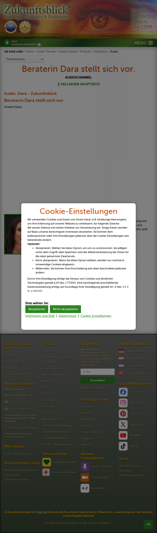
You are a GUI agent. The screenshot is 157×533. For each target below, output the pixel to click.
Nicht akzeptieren (65, 309)
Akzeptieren (36, 309)
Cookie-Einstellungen (96, 316)
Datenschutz (67, 316)
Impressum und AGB (40, 316)
